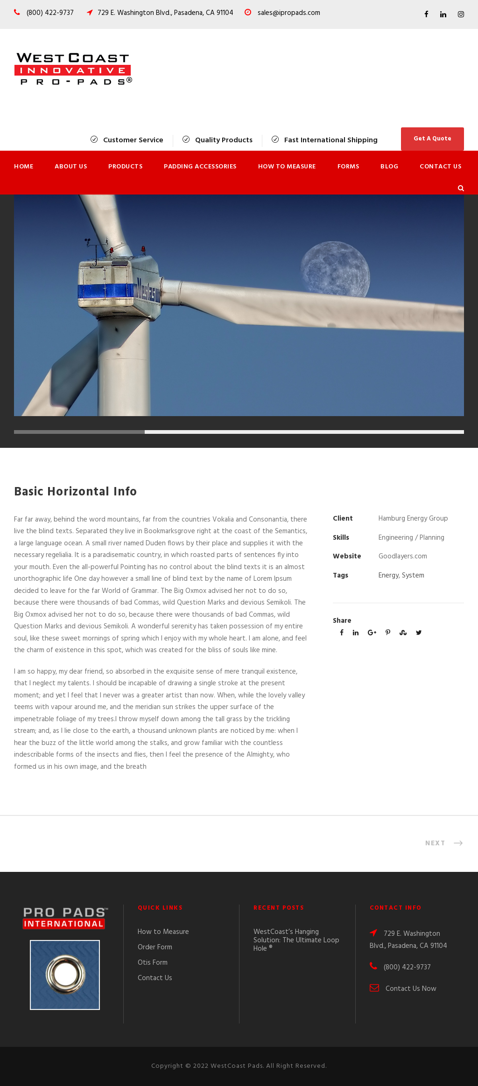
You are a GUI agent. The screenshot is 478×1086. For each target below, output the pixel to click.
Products (125, 166)
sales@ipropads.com (289, 13)
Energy (389, 575)
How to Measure (287, 166)
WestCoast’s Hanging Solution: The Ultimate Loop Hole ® (296, 940)
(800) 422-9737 (49, 13)
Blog (389, 166)
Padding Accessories (200, 166)
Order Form (155, 947)
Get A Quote (432, 139)
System (413, 575)
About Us (71, 166)
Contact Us (440, 166)
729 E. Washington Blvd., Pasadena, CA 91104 (165, 13)
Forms (348, 166)
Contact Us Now (411, 989)
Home (23, 166)
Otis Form (153, 962)
